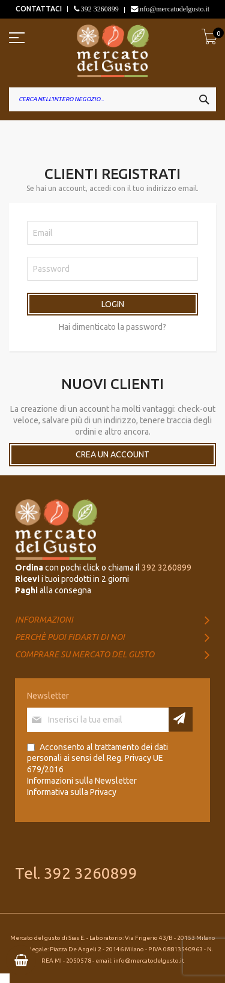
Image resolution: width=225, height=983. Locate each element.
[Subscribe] (181, 719)
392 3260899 (99, 9)
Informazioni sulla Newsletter (82, 780)
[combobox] (112, 99)
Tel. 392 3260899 (76, 873)
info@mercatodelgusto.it (173, 9)
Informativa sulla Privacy (71, 792)
